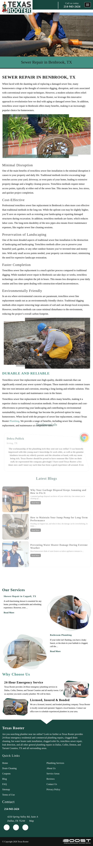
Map (31, 820)
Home (5, 763)
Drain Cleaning (9, 768)
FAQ (4, 784)
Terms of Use (8, 794)
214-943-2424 (72, 6)
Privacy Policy (53, 789)
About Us (51, 768)
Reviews (51, 779)
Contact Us (52, 784)
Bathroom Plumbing (61, 635)
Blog (4, 779)
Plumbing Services (55, 763)
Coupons (6, 773)
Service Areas (53, 773)
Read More (9, 612)
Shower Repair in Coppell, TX (20, 596)
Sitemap (6, 789)
